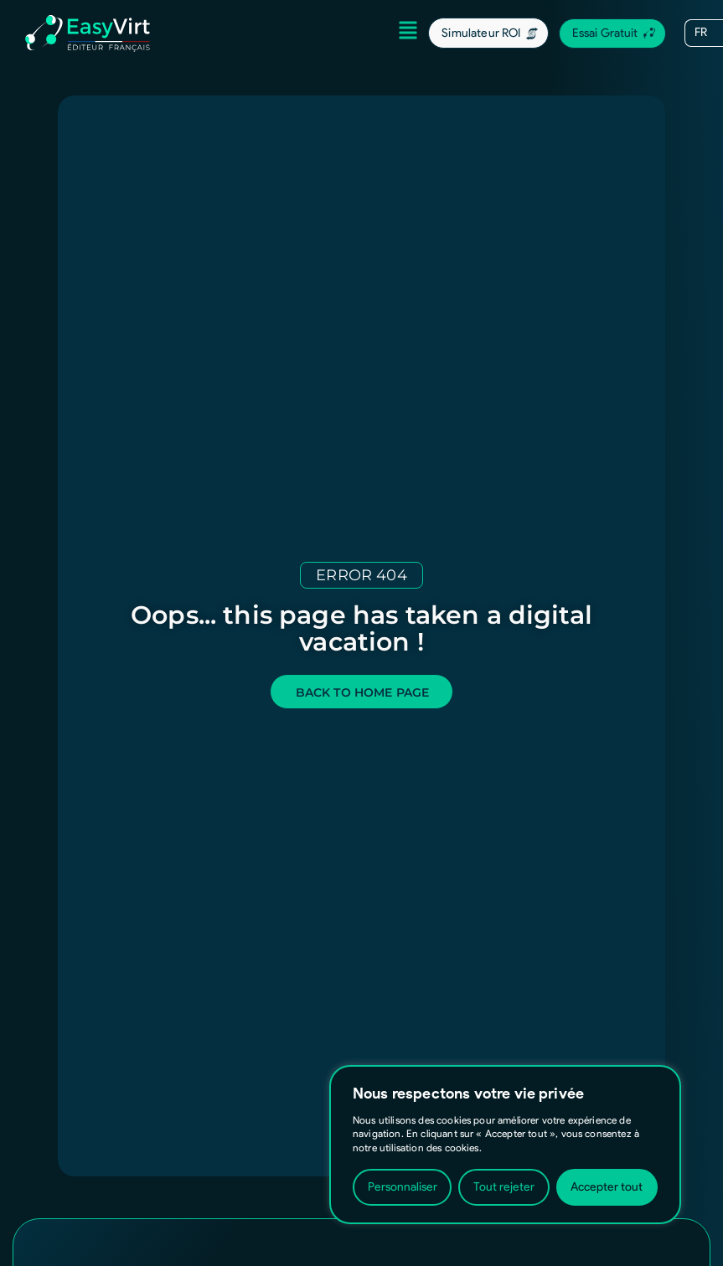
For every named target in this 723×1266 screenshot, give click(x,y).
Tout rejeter (504, 1187)
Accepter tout (607, 1187)
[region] (505, 1145)
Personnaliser (402, 1187)
